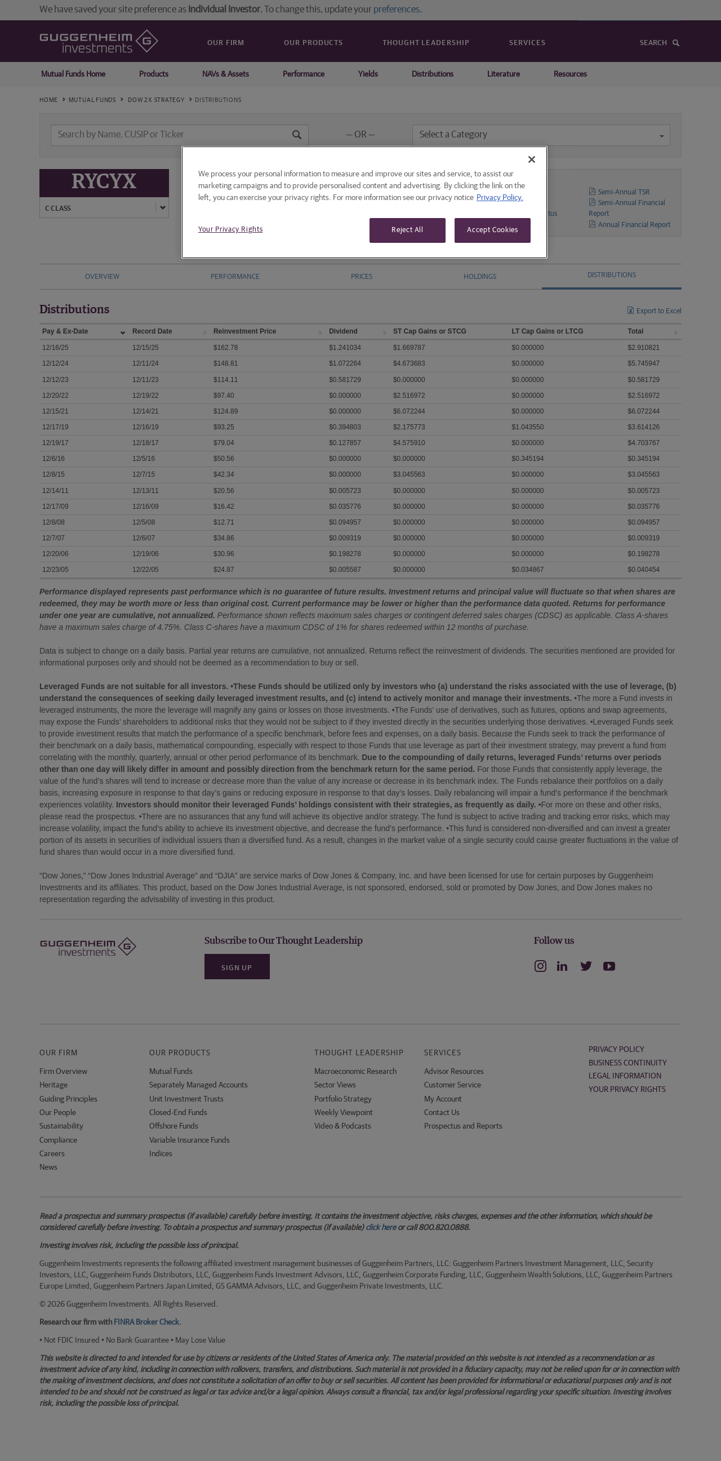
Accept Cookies (492, 230)
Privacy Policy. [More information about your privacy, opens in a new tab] (500, 198)
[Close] (531, 159)
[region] (364, 202)
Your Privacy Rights (230, 229)
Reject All (407, 230)
